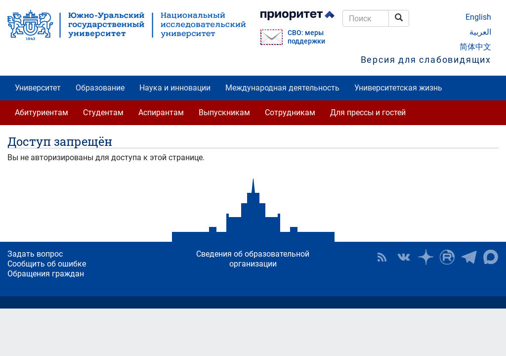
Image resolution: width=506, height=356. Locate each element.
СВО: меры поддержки (306, 37)
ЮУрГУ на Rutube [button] (447, 257)
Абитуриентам (41, 112)
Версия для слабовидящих (426, 59)
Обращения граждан (45, 273)
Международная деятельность (282, 87)
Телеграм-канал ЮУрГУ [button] (469, 257)
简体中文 (475, 46)
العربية (480, 32)
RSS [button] (382, 257)
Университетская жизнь (398, 87)
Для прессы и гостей (368, 112)
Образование (100, 87)
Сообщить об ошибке (46, 263)
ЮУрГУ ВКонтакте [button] (404, 257)
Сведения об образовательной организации (252, 258)
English (478, 17)
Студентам (103, 112)
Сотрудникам (290, 112)
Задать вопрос (35, 254)
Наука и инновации (175, 87)
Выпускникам (224, 112)
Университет (38, 87)
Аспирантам (161, 112)
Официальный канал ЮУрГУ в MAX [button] (491, 257)
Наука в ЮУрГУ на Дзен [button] (425, 257)
